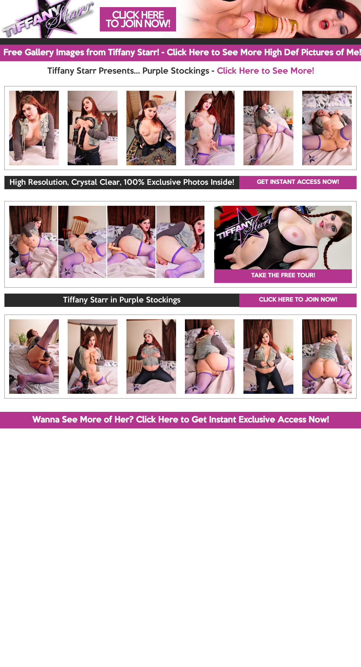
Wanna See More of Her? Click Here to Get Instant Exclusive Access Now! (180, 420)
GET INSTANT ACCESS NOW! (298, 182)
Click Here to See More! (265, 71)
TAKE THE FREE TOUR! (283, 276)
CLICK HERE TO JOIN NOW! (298, 300)
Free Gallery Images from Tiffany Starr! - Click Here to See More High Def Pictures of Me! (182, 53)
